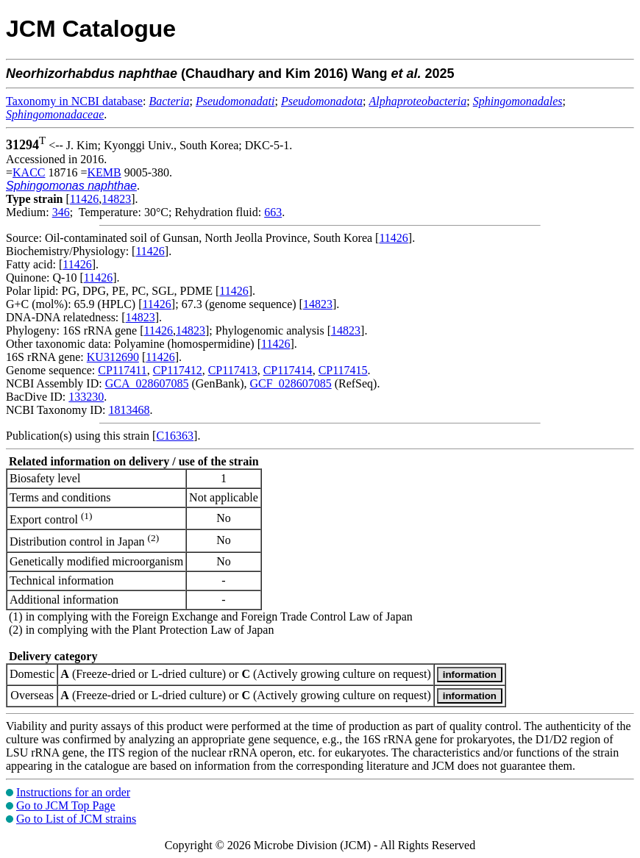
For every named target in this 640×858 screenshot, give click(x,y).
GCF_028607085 (291, 383)
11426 (84, 199)
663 (273, 212)
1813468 (128, 410)
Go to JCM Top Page (65, 805)
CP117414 (288, 370)
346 (61, 212)
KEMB (104, 172)
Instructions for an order (73, 792)
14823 (116, 199)
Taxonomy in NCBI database (74, 101)
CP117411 (122, 370)
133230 (86, 396)
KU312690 (113, 357)
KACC (29, 172)
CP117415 (343, 370)
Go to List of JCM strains (76, 818)
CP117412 (177, 370)
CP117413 (232, 370)
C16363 (174, 435)
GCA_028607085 (147, 383)
